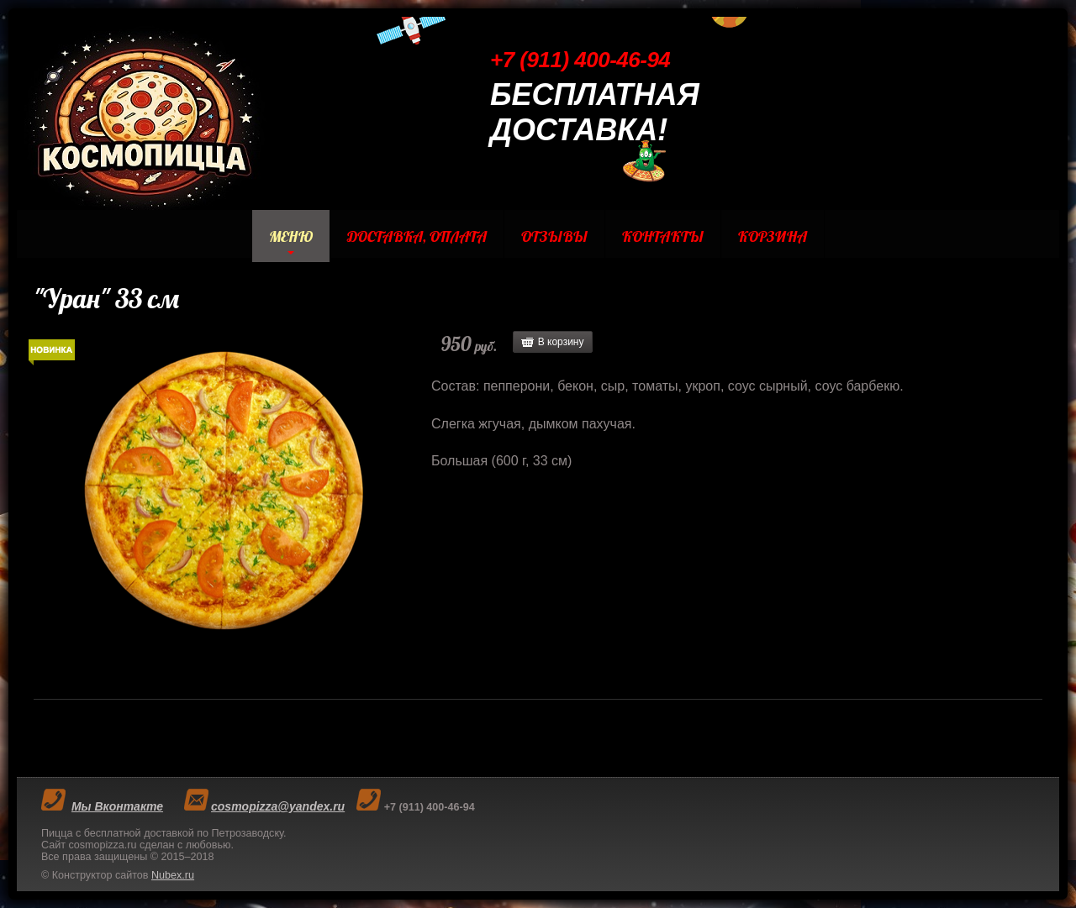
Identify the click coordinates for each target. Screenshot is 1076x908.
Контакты (663, 236)
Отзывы (554, 236)
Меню (291, 236)
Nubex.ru (172, 875)
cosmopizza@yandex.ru (278, 806)
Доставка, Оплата (417, 236)
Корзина (772, 236)
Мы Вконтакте (117, 806)
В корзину (561, 342)
